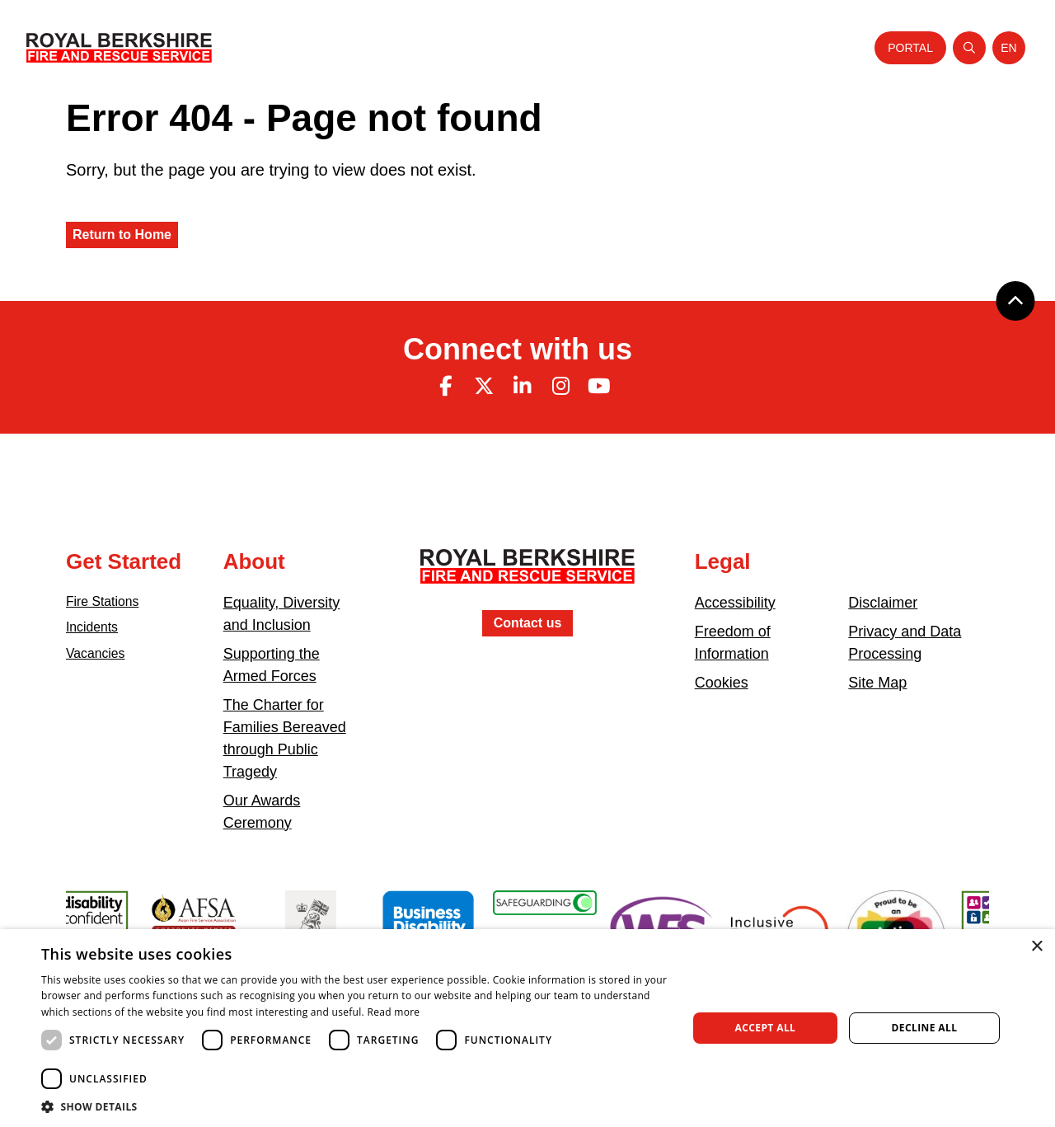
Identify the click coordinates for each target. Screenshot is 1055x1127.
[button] (354, 1106)
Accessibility (735, 602)
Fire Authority (642, 47)
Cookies (721, 682)
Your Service (436, 47)
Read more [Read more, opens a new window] (393, 1012)
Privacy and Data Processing (904, 642)
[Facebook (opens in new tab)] (445, 386)
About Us (366, 47)
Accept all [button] (765, 1028)
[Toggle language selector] (1008, 47)
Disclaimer (882, 602)
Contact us (528, 623)
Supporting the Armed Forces (271, 665)
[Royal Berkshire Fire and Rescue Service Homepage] (119, 48)
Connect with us (517, 349)
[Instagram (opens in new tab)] (560, 386)
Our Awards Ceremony (262, 811)
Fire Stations (107, 602)
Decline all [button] (925, 1028)
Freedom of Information (733, 642)
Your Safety (511, 47)
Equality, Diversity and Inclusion (281, 613)
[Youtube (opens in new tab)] (599, 386)
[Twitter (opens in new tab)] (484, 386)
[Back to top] (1015, 301)
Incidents (95, 631)
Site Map (877, 682)
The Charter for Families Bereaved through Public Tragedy (284, 738)
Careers (573, 47)
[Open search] (969, 47)
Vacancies (100, 660)
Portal (910, 47)
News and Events (736, 47)
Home (315, 47)
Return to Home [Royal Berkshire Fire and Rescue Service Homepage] (122, 235)
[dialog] (527, 1028)
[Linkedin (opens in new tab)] (523, 386)
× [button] (1036, 947)
